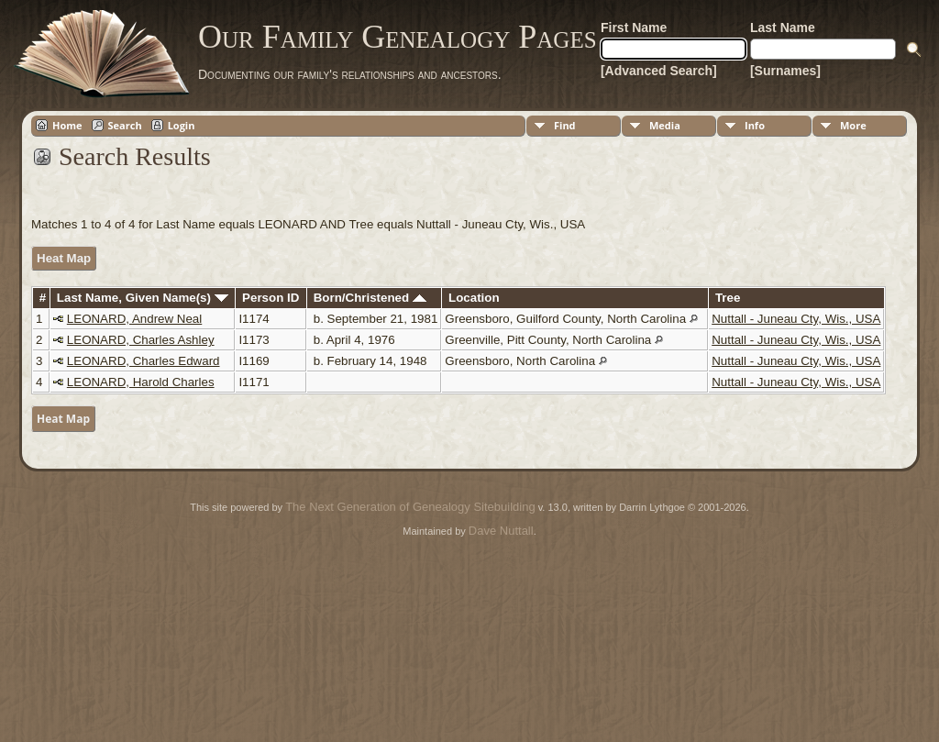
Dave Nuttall (501, 530)
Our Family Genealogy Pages (397, 36)
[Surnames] (785, 70)
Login (181, 125)
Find (565, 125)
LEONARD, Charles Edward (143, 361)
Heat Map (64, 258)
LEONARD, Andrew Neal (134, 319)
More (853, 125)
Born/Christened (370, 298)
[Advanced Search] (659, 70)
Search (125, 125)
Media (664, 125)
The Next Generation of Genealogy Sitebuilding (410, 507)
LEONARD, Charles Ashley (141, 340)
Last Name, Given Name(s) (142, 298)
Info (755, 125)
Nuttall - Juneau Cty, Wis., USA (796, 319)
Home (67, 125)
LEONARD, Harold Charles (141, 382)
